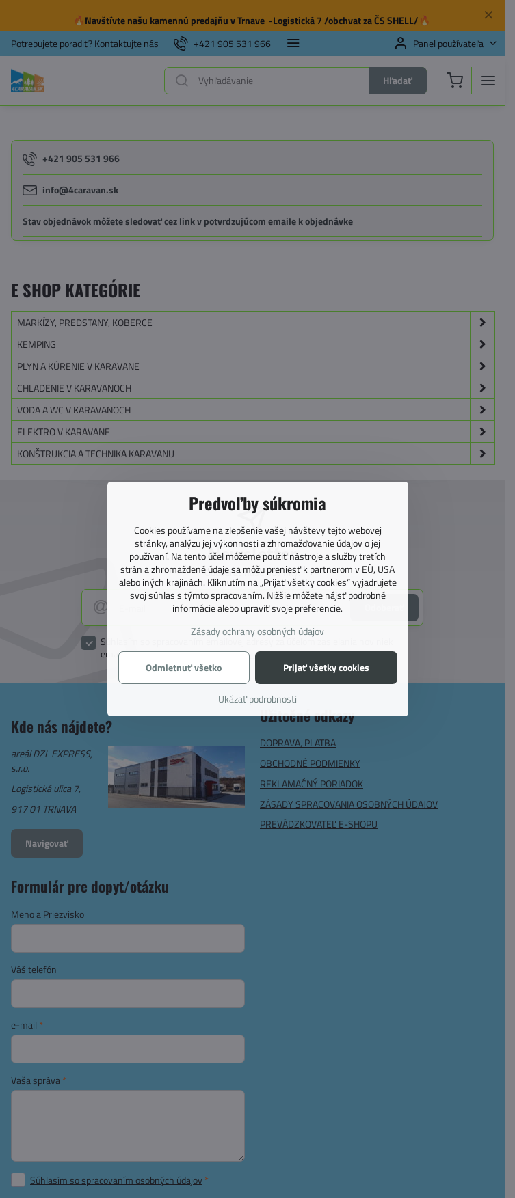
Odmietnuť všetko (184, 667)
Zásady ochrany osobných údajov (257, 631)
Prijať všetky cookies (326, 667)
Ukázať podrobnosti (257, 698)
